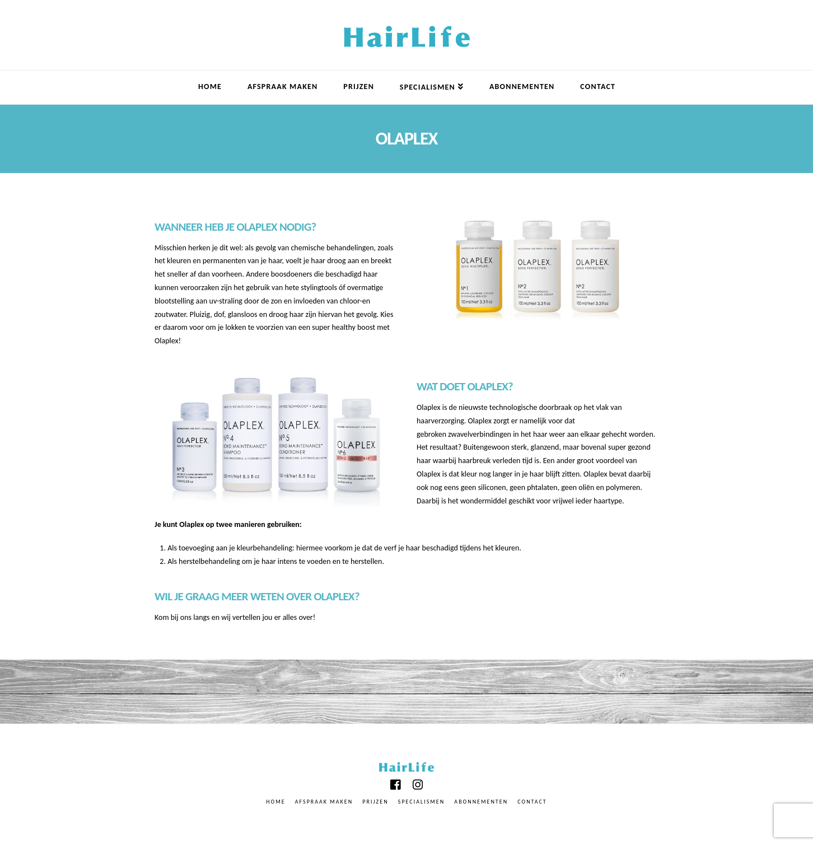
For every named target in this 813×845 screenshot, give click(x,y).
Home (275, 801)
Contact (531, 801)
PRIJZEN (375, 801)
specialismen (421, 801)
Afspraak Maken (324, 801)
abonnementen (481, 801)
